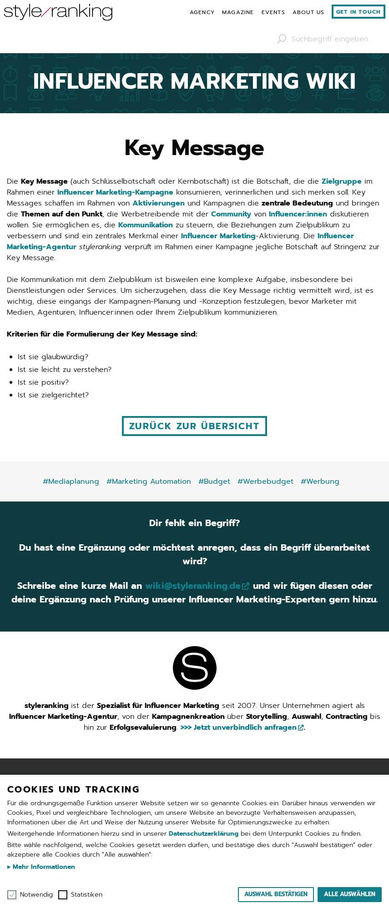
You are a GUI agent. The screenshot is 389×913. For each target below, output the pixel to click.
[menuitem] (202, 12)
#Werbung (320, 481)
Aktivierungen (158, 203)
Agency (202, 12)
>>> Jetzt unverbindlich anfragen (239, 727)
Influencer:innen (298, 214)
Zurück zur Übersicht (194, 426)
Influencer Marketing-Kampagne (115, 192)
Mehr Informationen (42, 867)
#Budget (214, 481)
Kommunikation (145, 225)
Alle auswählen (349, 894)
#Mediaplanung (71, 481)
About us (309, 12)
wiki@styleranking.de (193, 585)
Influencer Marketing (218, 236)
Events (273, 12)
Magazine (238, 12)
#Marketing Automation (148, 481)
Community (231, 214)
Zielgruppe (342, 181)
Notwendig (36, 895)
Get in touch (358, 12)
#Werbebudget (265, 481)
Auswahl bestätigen (276, 894)
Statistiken (86, 895)
